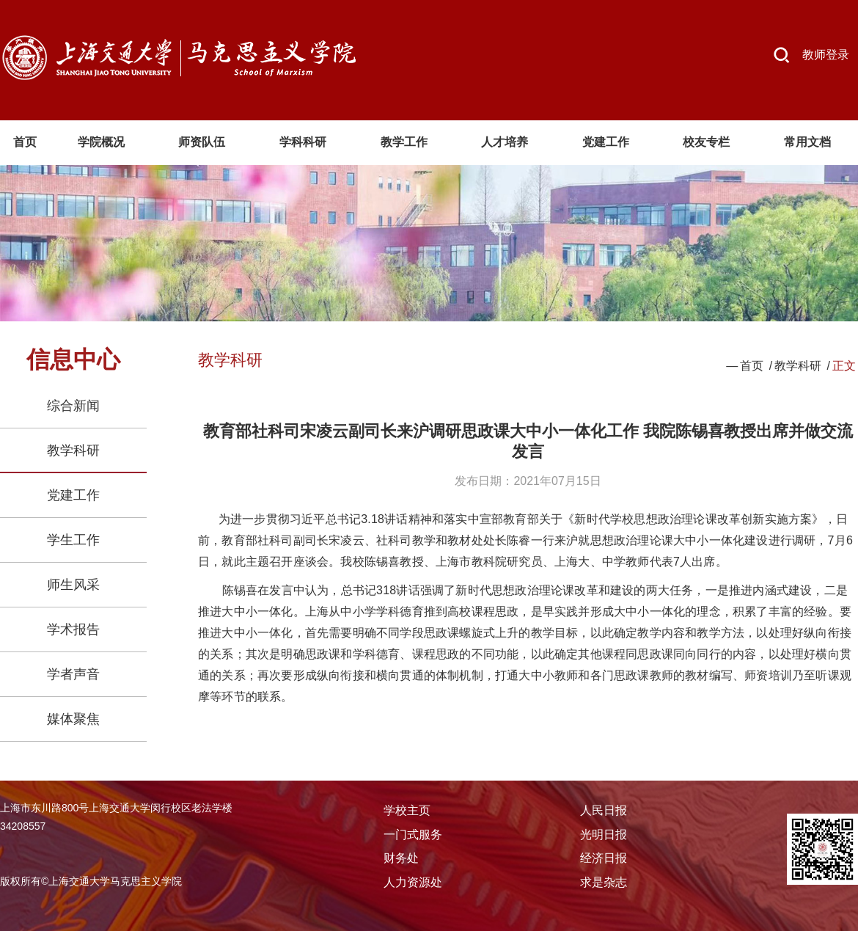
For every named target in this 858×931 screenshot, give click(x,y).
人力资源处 (413, 882)
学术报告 (73, 629)
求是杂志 (603, 882)
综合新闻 (73, 405)
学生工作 (73, 540)
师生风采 (73, 584)
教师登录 (825, 54)
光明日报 (603, 834)
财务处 (401, 858)
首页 (751, 365)
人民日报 (603, 810)
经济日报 (603, 858)
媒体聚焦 (73, 719)
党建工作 (73, 495)
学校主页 (407, 810)
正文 (844, 365)
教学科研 (73, 450)
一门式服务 (413, 834)
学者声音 (73, 674)
